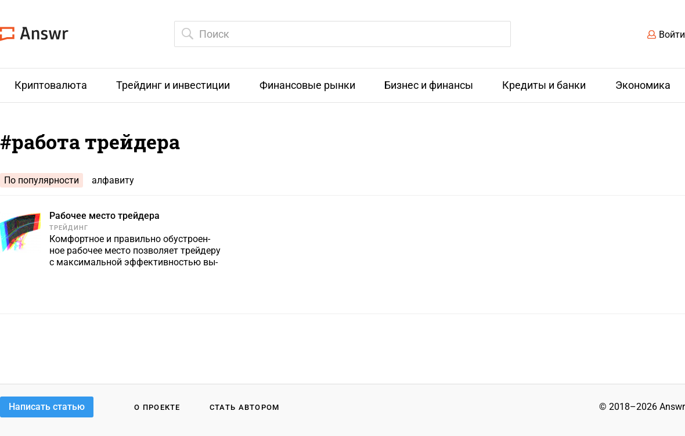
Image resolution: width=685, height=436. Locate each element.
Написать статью (47, 406)
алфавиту (113, 180)
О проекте (157, 407)
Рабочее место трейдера (104, 215)
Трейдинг (68, 228)
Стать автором (245, 407)
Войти (672, 34)
